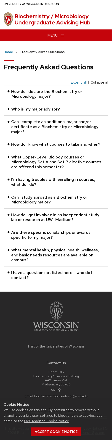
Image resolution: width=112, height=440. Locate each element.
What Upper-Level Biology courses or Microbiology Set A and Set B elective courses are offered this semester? (54, 161)
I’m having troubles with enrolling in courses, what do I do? (51, 182)
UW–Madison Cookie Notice (46, 421)
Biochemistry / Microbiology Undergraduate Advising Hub (53, 19)
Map (56, 390)
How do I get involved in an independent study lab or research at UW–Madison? (53, 217)
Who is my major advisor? (33, 109)
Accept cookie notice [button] (56, 431)
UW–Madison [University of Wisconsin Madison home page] (31, 4)
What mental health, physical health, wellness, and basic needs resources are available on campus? (53, 254)
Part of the (56, 346)
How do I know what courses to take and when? (53, 144)
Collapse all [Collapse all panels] (99, 82)
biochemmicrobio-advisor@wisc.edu (61, 396)
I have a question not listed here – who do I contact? (49, 275)
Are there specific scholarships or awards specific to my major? (49, 235)
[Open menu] (56, 35)
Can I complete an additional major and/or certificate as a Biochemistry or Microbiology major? (53, 126)
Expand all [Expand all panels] (79, 82)
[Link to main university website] (56, 331)
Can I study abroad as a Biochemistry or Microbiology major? (47, 200)
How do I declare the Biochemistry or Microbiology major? (44, 94)
